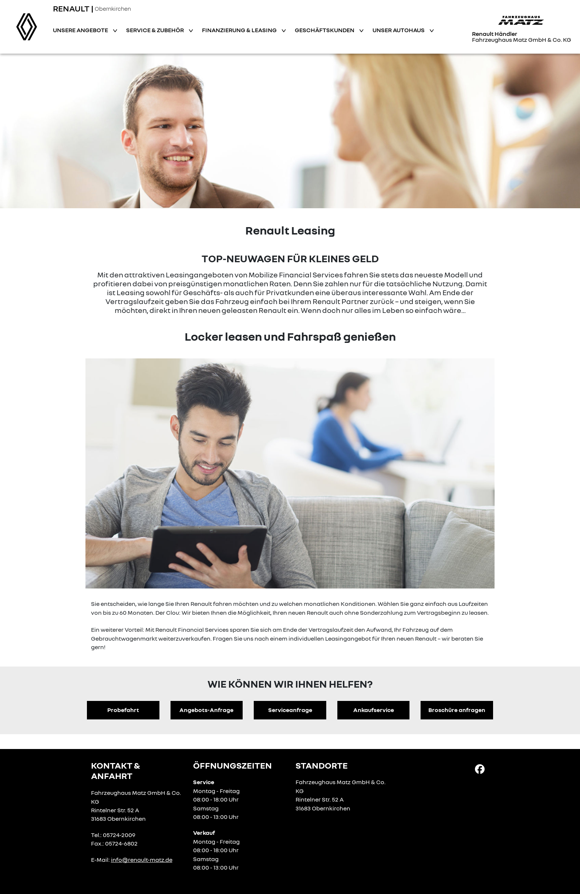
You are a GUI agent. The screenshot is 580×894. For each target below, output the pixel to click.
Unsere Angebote (81, 30)
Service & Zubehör (155, 30)
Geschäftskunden (325, 30)
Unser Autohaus (399, 30)
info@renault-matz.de (141, 859)
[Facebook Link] (480, 768)
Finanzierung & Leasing (240, 30)
